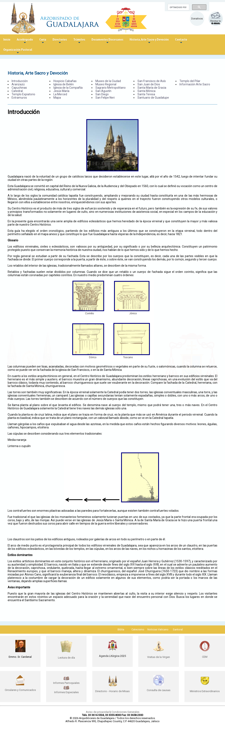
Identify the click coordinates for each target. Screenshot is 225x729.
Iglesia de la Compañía (68, 87)
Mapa (57, 97)
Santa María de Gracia (151, 87)
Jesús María (61, 91)
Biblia (121, 629)
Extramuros (19, 97)
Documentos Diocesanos (107, 41)
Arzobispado (25, 41)
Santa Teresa (146, 94)
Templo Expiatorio (23, 94)
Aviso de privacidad (98, 711)
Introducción (20, 81)
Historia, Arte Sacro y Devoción (149, 41)
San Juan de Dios (148, 84)
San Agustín (103, 91)
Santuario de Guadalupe (153, 97)
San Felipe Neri (105, 97)
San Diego (102, 94)
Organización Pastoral (17, 51)
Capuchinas (19, 87)
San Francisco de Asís (151, 81)
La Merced (60, 94)
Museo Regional (105, 84)
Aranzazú (18, 84)
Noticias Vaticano (157, 629)
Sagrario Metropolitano (110, 87)
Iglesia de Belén (63, 84)
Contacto (181, 41)
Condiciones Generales (125, 711)
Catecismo (137, 629)
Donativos (197, 18)
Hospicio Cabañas (65, 81)
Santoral (178, 629)
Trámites (79, 41)
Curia (42, 41)
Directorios (60, 41)
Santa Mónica (146, 91)
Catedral (17, 91)
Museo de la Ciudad (108, 81)
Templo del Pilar (189, 81)
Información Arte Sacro (194, 84)
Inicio (6, 39)
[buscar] (178, 7)
